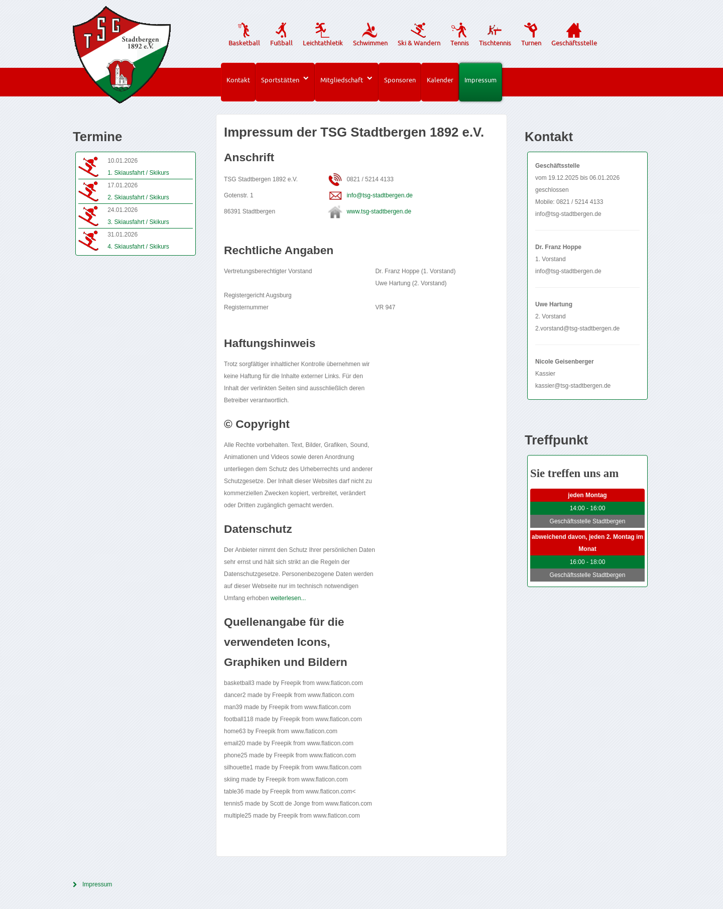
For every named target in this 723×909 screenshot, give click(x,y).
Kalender (440, 79)
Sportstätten (280, 79)
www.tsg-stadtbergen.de (378, 211)
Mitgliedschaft (341, 79)
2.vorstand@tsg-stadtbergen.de (577, 328)
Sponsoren (400, 79)
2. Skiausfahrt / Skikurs (138, 197)
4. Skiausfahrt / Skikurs (138, 246)
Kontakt (238, 79)
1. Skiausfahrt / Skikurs (138, 172)
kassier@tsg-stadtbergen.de (573, 385)
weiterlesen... (288, 598)
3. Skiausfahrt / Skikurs (138, 221)
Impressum (480, 79)
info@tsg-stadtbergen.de (379, 195)
